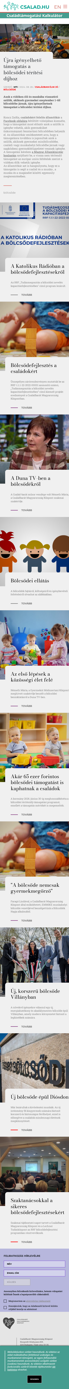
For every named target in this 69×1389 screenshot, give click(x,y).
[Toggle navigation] (64, 6)
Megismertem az (29, 1301)
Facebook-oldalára (15, 121)
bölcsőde (9, 192)
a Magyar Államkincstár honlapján (33, 153)
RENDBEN (34, 1379)
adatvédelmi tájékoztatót (38, 1301)
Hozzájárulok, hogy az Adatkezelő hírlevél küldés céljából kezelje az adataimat (33, 1307)
